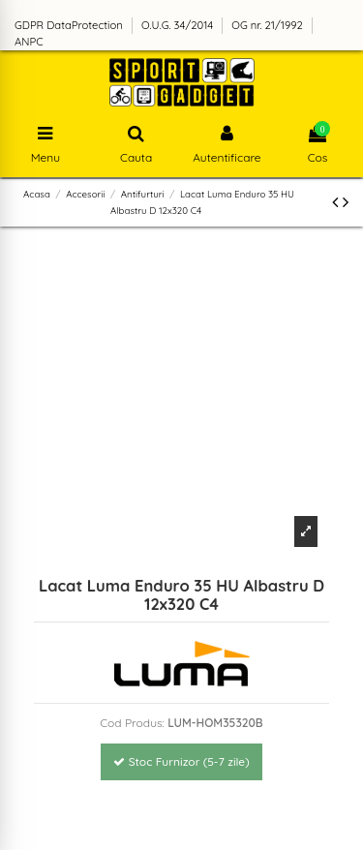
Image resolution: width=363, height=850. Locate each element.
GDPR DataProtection (70, 25)
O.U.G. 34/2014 (178, 25)
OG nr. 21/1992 (268, 25)
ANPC (29, 41)
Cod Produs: (132, 722)
